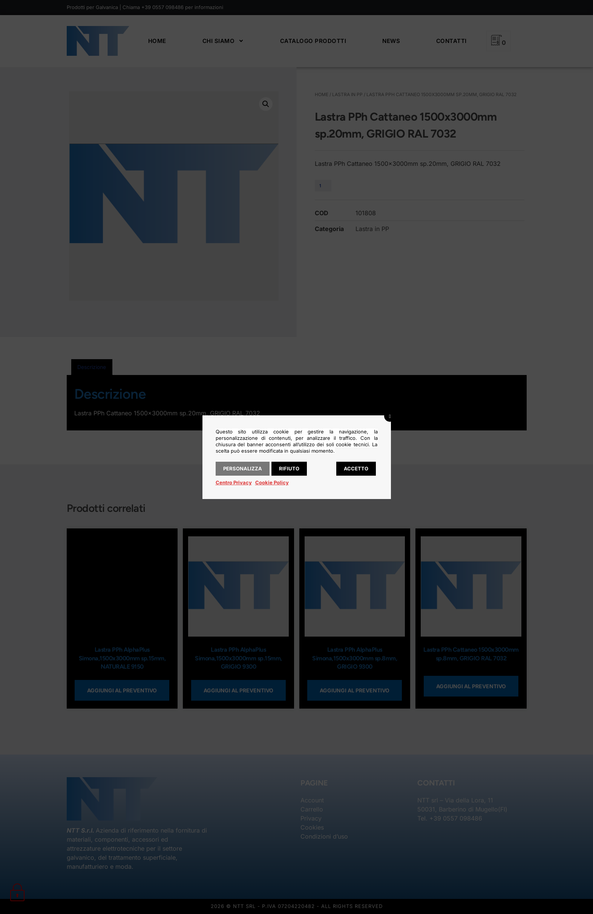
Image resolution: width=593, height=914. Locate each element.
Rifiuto (289, 468)
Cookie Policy (272, 482)
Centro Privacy (234, 482)
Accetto (356, 468)
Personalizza (242, 468)
